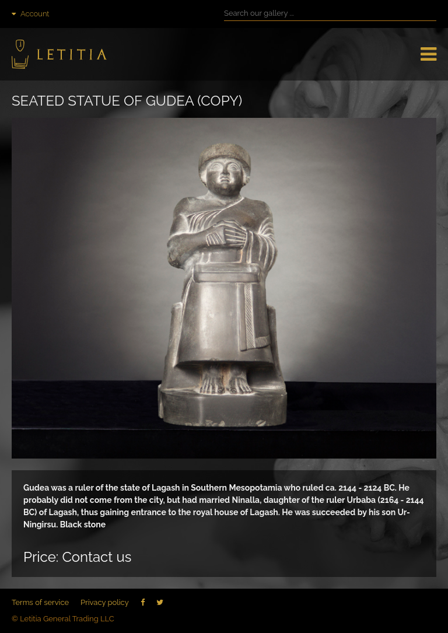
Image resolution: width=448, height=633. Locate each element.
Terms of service (40, 602)
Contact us (96, 556)
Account (30, 13)
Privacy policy (104, 602)
